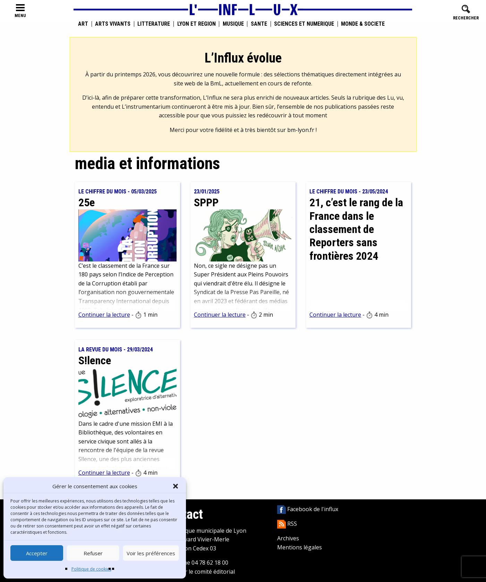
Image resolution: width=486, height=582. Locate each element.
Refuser (93, 553)
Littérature (153, 24)
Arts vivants (112, 24)
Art (83, 24)
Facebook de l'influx (307, 509)
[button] (175, 486)
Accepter (37, 553)
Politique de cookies (91, 569)
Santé (259, 24)
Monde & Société (363, 24)
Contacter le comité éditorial (198, 571)
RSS (287, 523)
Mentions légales (299, 547)
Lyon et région (196, 24)
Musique (233, 24)
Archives (288, 538)
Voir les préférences (151, 553)
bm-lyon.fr (300, 130)
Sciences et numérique (304, 24)
